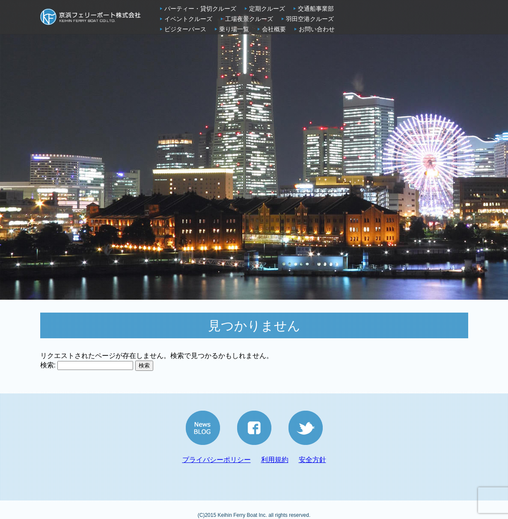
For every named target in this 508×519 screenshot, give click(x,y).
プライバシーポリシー (216, 459)
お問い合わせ (317, 29)
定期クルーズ (267, 8)
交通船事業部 (316, 8)
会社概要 (274, 29)
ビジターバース (185, 29)
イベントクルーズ (188, 18)
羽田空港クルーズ (310, 18)
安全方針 (312, 459)
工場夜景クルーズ (249, 18)
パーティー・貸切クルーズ (200, 8)
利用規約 (274, 459)
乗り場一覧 (234, 29)
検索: (48, 365)
